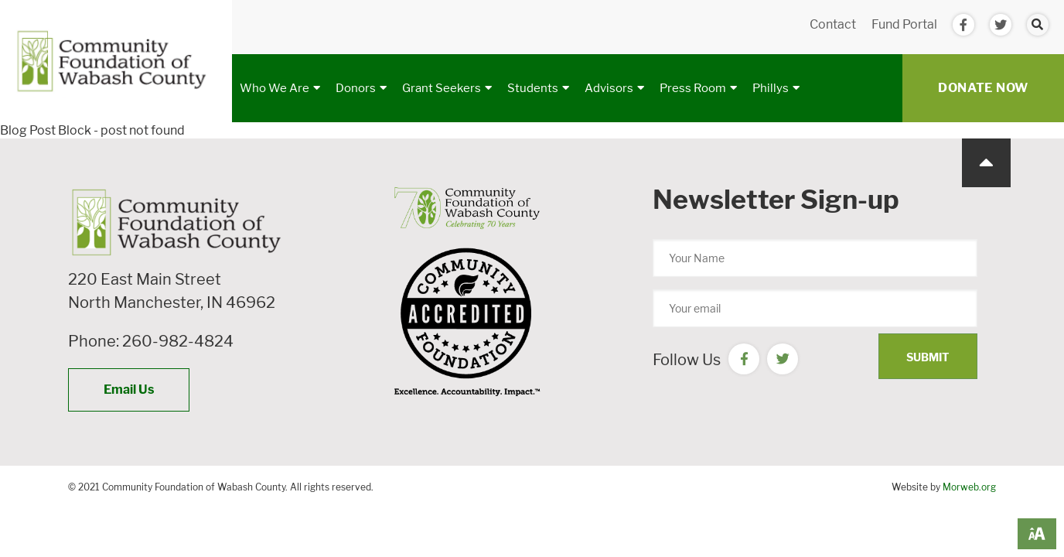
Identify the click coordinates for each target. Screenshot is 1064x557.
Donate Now (983, 87)
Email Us (129, 389)
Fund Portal (904, 24)
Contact (833, 24)
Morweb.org (969, 487)
